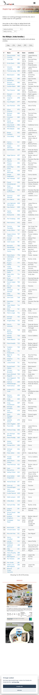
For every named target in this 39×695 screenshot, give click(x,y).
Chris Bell (10, 59)
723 (18, 343)
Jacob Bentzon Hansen (10, 331)
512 (18, 533)
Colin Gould (11, 242)
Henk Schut (11, 386)
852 (18, 132)
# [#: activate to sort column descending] (3, 53)
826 (18, 182)
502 (18, 541)
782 (18, 249)
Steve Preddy (11, 437)
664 (18, 433)
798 (18, 226)
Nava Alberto (11, 339)
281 (18, 562)
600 (18, 501)
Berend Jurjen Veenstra (10, 570)
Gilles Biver (10, 501)
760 (18, 293)
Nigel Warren (11, 155)
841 (18, 142)
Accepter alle (19, 686)
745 (18, 301)
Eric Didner (10, 199)
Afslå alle (19, 690)
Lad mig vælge (15, 682)
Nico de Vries (11, 533)
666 (18, 426)
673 (18, 420)
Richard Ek (10, 215)
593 (18, 505)
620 (18, 476)
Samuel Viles (11, 505)
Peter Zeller (10, 453)
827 (18, 178)
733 (18, 317)
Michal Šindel (11, 481)
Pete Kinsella (11, 343)
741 (18, 309)
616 (18, 485)
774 (18, 274)
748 (18, 297)
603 (18, 497)
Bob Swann (10, 75)
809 (18, 203)
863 (18, 117)
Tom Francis (11, 90)
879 (18, 94)
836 (18, 159)
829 (18, 174)
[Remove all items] (20, 29)
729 (18, 324)
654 (18, 449)
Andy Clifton (11, 230)
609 (18, 489)
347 (18, 555)
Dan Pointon (11, 105)
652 (18, 453)
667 (18, 424)
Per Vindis (10, 562)
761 (18, 290)
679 (18, 410)
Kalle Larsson (11, 497)
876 (18, 105)
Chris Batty (10, 136)
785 (18, 245)
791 (18, 238)
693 (18, 399)
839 (18, 150)
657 (18, 441)
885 (18, 71)
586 (18, 512)
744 (18, 305)
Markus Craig (11, 430)
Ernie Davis (10, 63)
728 (18, 330)
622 (18, 472)
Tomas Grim (11, 445)
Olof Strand (10, 150)
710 (18, 366)
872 (18, 109)
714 (18, 355)
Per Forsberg (11, 218)
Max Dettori (11, 207)
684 (18, 407)
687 (18, 403)
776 (18, 266)
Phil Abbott (10, 129)
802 (18, 222)
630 (18, 468)
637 (18, 457)
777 (18, 259)
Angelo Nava (11, 320)
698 (18, 389)
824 (18, 190)
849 (18, 136)
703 (18, 374)
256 (18, 564)
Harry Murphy (11, 553)
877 (18, 102)
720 (18, 347)
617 (18, 481)
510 (18, 537)
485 (18, 545)
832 (18, 167)
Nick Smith (10, 527)
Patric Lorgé (11, 313)
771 (18, 278)
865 (18, 113)
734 (18, 313)
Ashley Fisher (11, 472)
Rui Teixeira (10, 559)
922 (18, 55)
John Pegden (11, 424)
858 (18, 121)
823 (18, 195)
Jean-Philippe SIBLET (9, 416)
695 (18, 395)
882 (18, 82)
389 (18, 553)
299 (18, 559)
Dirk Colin (10, 297)
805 (18, 215)
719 (18, 351)
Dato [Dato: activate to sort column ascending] (23, 53)
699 (18, 382)
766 (18, 286)
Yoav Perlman (11, 464)
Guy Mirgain (11, 102)
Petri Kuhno (11, 222)
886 (18, 63)
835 (18, 163)
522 (18, 529)
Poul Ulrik (10, 426)
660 (18, 437)
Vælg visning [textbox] (7, 31)
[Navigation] (34, 3)
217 (18, 568)
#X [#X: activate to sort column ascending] (18, 53)
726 (18, 339)
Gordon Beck (11, 86)
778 (18, 255)
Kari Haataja (11, 178)
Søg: (19, 49)
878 (18, 98)
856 (18, 125)
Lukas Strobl (11, 362)
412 (18, 549)
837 (18, 155)
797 (18, 230)
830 (18, 171)
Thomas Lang (11, 71)
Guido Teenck (11, 493)
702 (18, 378)
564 (18, 516)
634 (18, 460)
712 (18, 362)
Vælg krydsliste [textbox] (8, 29)
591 (18, 508)
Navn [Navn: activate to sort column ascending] (9, 53)
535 (18, 527)
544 (18, 520)
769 (18, 282)
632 (18, 464)
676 (18, 414)
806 (18, 211)
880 (18, 86)
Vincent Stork (11, 529)
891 (18, 59)
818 (18, 199)
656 (18, 445)
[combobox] (13, 29)
